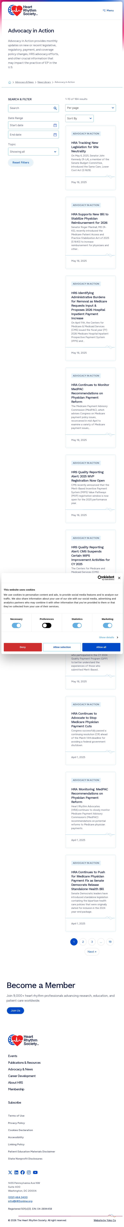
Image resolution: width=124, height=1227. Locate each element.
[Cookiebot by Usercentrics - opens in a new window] (100, 577)
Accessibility (16, 1137)
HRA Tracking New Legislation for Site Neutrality (84, 147)
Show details (106, 637)
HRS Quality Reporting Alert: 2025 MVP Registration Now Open (88, 476)
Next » (92, 951)
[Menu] (108, 10)
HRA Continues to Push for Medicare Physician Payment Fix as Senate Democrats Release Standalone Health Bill (88, 880)
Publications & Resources (24, 1063)
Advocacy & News (20, 1069)
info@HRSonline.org (20, 1201)
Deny (23, 647)
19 (110, 942)
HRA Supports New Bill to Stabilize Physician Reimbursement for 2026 (89, 218)
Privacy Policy (16, 1123)
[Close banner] (119, 578)
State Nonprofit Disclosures (25, 1158)
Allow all (101, 647)
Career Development (21, 1076)
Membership (16, 1089)
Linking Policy (16, 1144)
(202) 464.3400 (18, 1197)
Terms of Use (16, 1115)
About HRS (15, 1082)
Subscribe (14, 1102)
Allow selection (62, 647)
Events (12, 1056)
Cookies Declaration (20, 1130)
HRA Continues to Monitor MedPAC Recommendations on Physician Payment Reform (90, 393)
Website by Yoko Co (105, 1220)
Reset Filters (20, 162)
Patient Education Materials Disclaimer (31, 1151)
